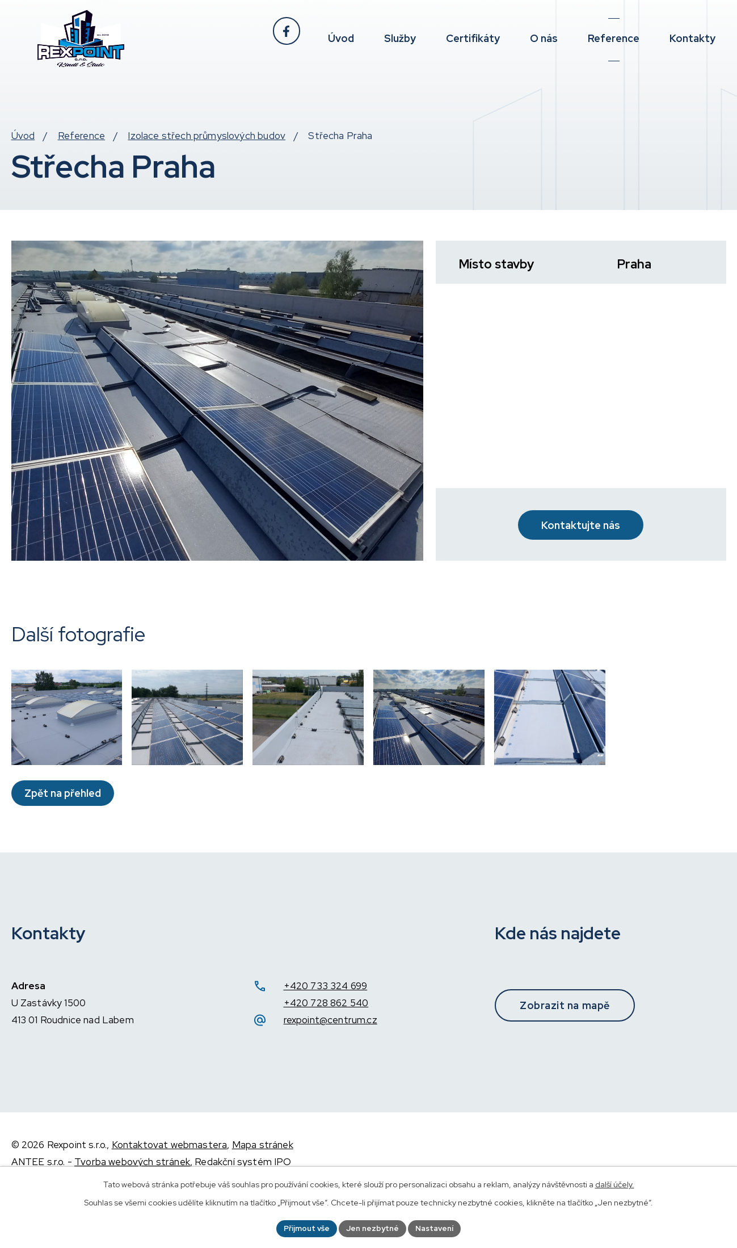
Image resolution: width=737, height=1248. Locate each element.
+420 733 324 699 (326, 1033)
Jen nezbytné (372, 1227)
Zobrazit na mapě (574, 1052)
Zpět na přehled (65, 840)
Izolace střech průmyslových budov (206, 159)
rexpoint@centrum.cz (330, 1067)
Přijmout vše (305, 1227)
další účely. (614, 1183)
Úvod (23, 159)
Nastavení (437, 1227)
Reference (82, 159)
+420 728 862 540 (326, 1050)
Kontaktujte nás (580, 539)
